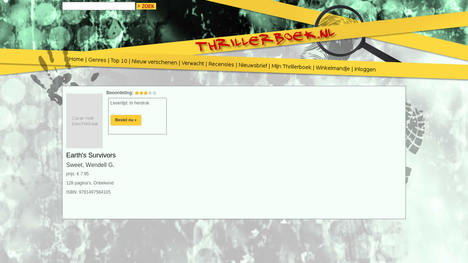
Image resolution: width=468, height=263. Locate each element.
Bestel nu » (126, 120)
